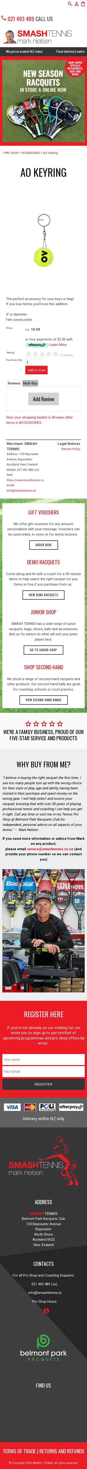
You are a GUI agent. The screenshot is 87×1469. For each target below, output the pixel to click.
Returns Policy (70, 449)
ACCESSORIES (30, 153)
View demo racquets (43, 595)
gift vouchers (43, 512)
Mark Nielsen (28, 830)
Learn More (58, 345)
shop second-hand (43, 667)
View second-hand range (43, 700)
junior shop (43, 612)
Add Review (43, 399)
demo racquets (43, 562)
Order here (43, 545)
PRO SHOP (11, 153)
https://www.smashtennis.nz (25, 480)
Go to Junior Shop (43, 650)
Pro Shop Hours (43, 1301)
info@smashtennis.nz (21, 490)
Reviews (14, 383)
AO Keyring (50, 153)
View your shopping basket (26, 417)
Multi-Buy (30, 383)
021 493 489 (17, 18)
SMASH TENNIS (42, 1463)
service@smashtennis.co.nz (49, 849)
